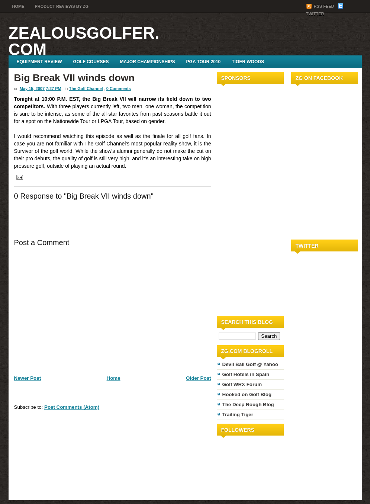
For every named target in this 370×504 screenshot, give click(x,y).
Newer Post (27, 378)
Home (18, 6)
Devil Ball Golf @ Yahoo (250, 364)
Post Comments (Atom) (71, 407)
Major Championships (147, 61)
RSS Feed (320, 6)
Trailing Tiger (237, 414)
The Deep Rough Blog (248, 404)
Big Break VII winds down (74, 77)
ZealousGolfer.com (84, 41)
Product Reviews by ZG (62, 6)
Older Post (198, 378)
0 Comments (118, 88)
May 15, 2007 (32, 88)
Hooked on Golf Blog (247, 394)
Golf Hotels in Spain (246, 374)
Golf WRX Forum (242, 384)
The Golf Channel (86, 88)
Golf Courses (91, 61)
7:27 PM (53, 88)
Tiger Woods (248, 61)
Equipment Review (39, 61)
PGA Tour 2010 (203, 61)
